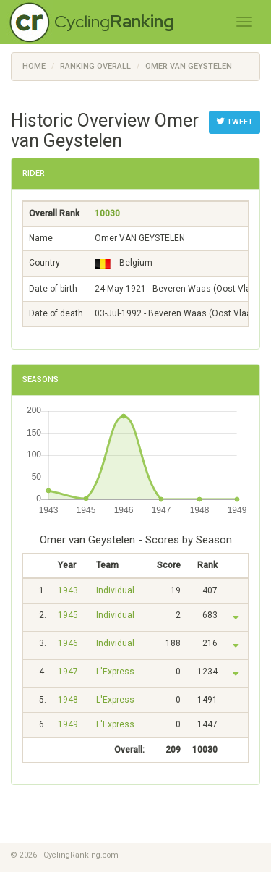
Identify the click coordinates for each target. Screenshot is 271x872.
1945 (68, 615)
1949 (68, 724)
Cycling (114, 21)
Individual (115, 590)
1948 (68, 700)
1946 (68, 643)
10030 (107, 213)
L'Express (115, 671)
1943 (68, 590)
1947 (68, 671)
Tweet (234, 122)
